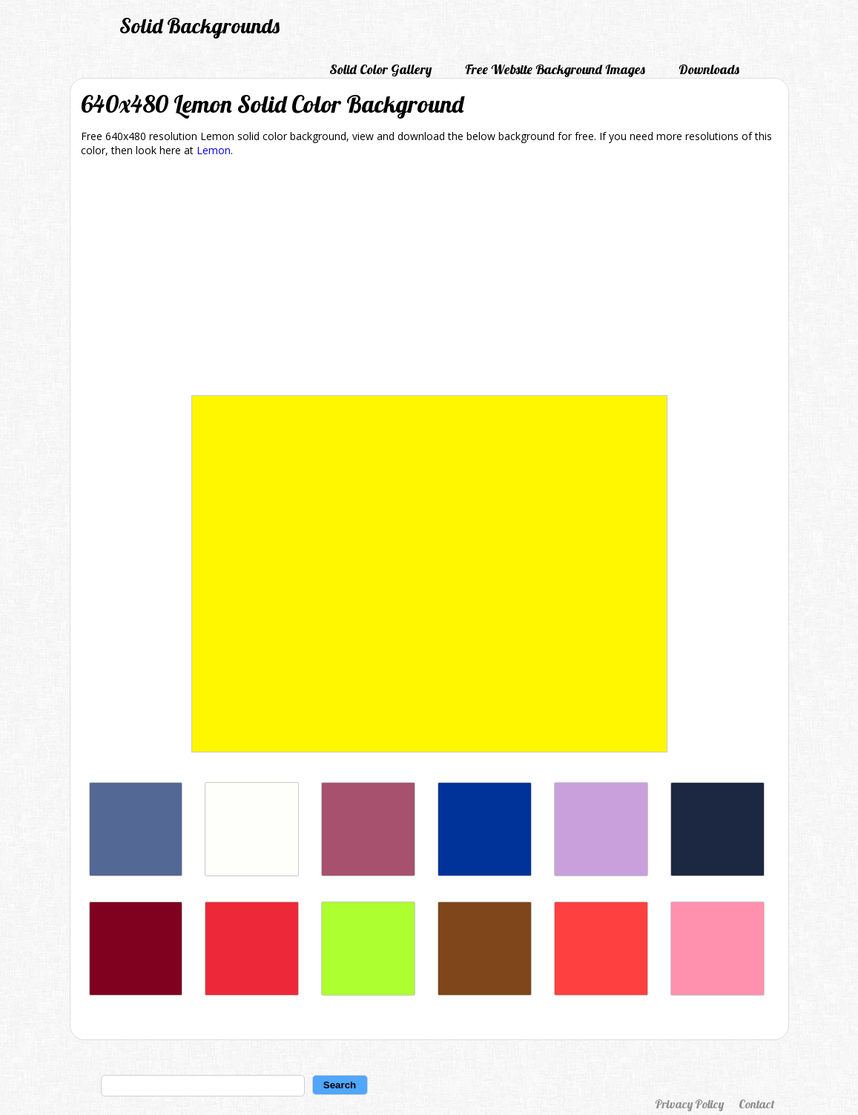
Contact (756, 1103)
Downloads (709, 69)
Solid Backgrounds (199, 26)
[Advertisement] (429, 279)
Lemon (214, 150)
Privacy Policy (689, 1103)
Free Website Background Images (555, 69)
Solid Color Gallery (380, 69)
